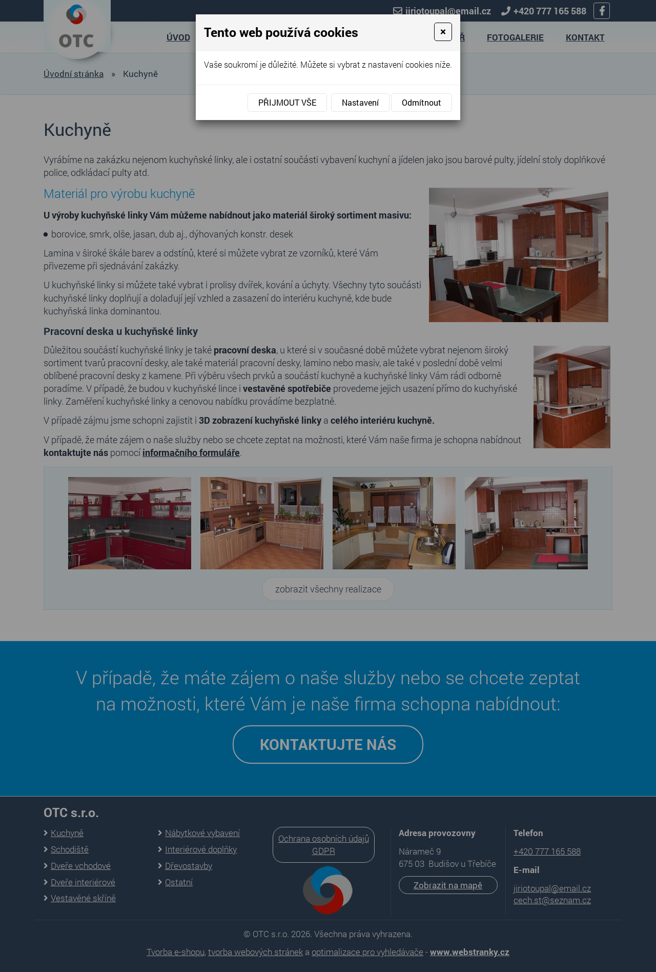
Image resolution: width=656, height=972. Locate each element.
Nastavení (360, 102)
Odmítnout (421, 102)
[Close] (443, 32)
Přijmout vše (287, 102)
